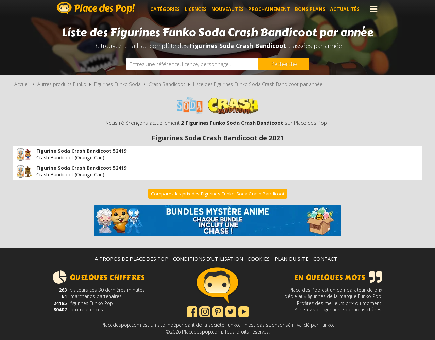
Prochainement (269, 9)
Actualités (345, 9)
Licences (196, 9)
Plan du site (292, 258)
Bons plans (310, 9)
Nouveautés (227, 9)
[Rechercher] (283, 64)
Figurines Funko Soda (117, 84)
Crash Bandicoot (167, 84)
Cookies (259, 258)
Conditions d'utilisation (208, 258)
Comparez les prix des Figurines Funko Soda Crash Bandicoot (217, 194)
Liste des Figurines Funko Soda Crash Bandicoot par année (258, 84)
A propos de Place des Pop (131, 258)
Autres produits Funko (61, 84)
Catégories (165, 9)
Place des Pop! (96, 8)
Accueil (22, 84)
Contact (325, 258)
